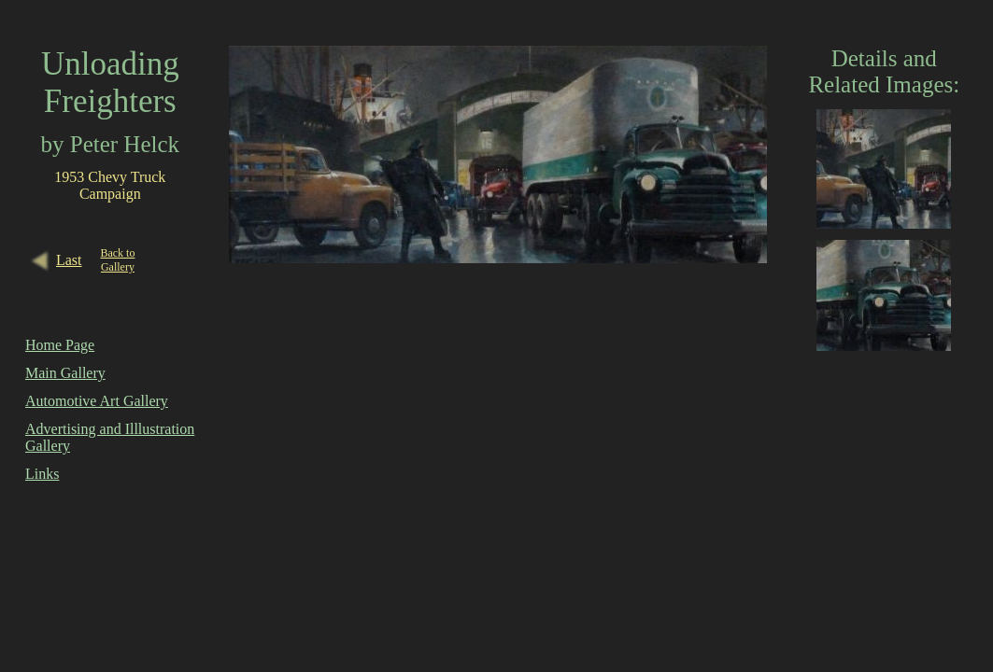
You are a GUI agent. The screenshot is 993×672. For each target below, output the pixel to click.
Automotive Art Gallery (96, 401)
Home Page (59, 345)
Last (69, 260)
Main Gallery (65, 373)
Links (42, 474)
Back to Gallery (117, 259)
